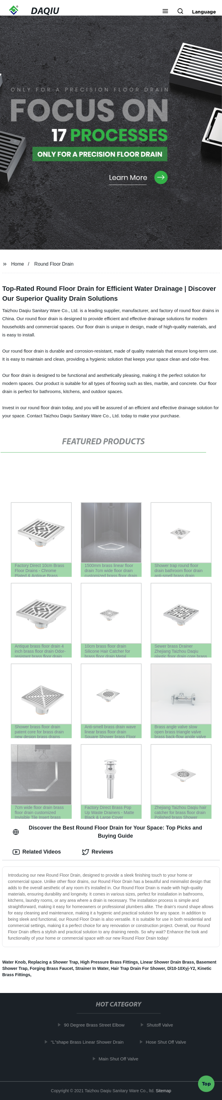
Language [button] (204, 11)
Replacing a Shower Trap (53, 962)
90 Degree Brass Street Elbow (96, 1024)
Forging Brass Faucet (51, 968)
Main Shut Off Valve (120, 1058)
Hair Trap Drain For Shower (138, 968)
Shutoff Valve (162, 1024)
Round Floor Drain (54, 264)
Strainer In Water (92, 968)
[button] (165, 12)
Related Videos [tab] (37, 852)
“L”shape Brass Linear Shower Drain (89, 1042)
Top (206, 1084)
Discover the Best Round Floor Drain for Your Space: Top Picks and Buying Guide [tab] (107, 832)
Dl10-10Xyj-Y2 (181, 968)
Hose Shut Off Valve (168, 1042)
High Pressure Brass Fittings (109, 962)
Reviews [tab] (97, 852)
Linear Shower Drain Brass (167, 962)
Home (17, 264)
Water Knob (14, 962)
